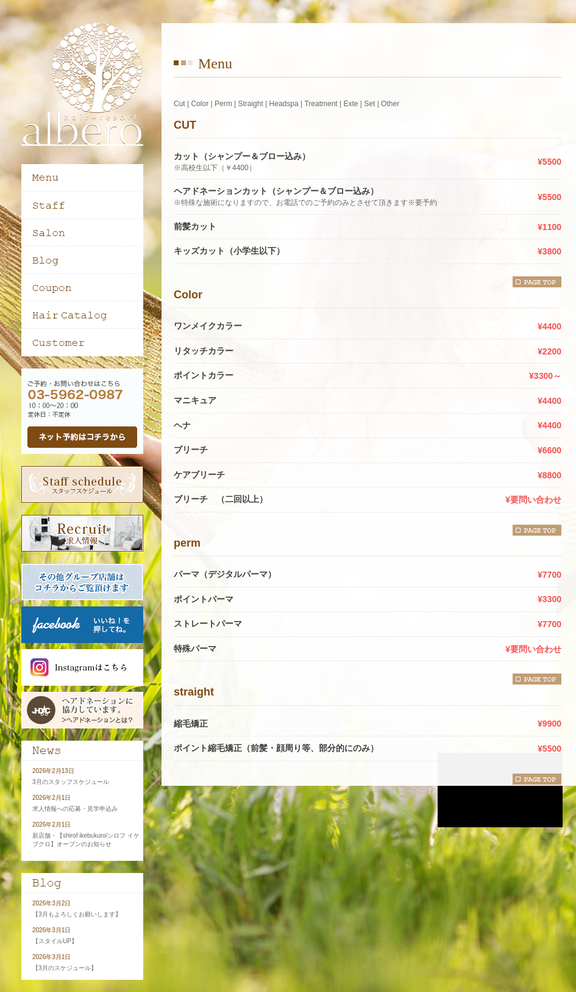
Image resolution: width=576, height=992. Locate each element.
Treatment (320, 103)
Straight (250, 103)
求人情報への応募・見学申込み (75, 808)
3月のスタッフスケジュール (70, 781)
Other (390, 103)
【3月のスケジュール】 (64, 968)
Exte (350, 103)
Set (369, 103)
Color (199, 103)
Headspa (284, 103)
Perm (223, 103)
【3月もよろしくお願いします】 (76, 914)
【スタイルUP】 (54, 941)
